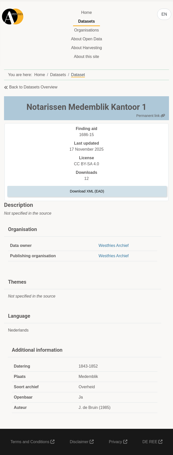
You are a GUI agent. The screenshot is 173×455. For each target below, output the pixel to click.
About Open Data (86, 39)
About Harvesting (86, 48)
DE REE (152, 442)
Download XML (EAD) (87, 191)
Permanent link (150, 116)
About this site (86, 56)
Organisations (86, 30)
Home (86, 12)
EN (164, 14)
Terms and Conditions (32, 442)
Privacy (118, 442)
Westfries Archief (114, 245)
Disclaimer (82, 442)
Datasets (86, 21)
